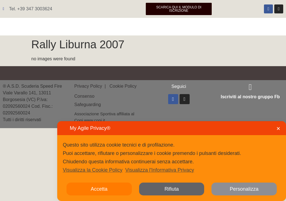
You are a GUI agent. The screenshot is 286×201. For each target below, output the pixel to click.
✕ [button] (278, 128)
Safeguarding (87, 104)
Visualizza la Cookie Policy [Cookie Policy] (93, 170)
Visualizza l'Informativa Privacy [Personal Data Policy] (159, 170)
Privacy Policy (88, 86)
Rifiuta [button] (172, 189)
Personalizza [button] (244, 189)
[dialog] (171, 161)
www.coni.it (94, 120)
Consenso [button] (84, 96)
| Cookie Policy (120, 86)
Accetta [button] (99, 189)
